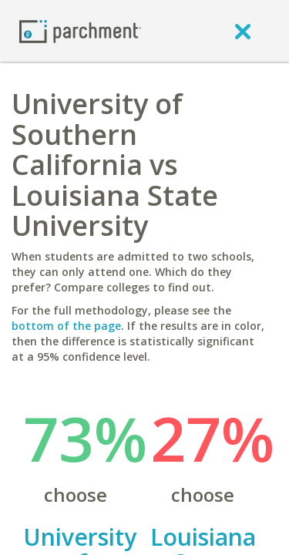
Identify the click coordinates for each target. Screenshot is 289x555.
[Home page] (80, 30)
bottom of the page (66, 325)
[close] (242, 31)
